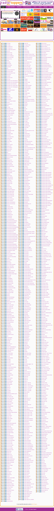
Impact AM (26, 43)
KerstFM (25, 102)
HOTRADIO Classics (10, 490)
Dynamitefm (9, 325)
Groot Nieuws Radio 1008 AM (12, 412)
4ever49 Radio (9, 65)
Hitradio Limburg (9, 457)
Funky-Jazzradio (9, 378)
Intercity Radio (26, 52)
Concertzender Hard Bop (11, 230)
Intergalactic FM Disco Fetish (29, 54)
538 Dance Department (11, 69)
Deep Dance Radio (10, 292)
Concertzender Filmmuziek (11, 222)
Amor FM (8, 119)
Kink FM (25, 108)
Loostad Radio (26, 153)
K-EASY (25, 91)
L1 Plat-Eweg (26, 122)
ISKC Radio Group (27, 65)
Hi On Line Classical (10, 437)
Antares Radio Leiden (10, 130)
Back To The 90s (10, 144)
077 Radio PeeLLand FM (11, 49)
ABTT (8, 105)
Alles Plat (8, 116)
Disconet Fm (9, 309)
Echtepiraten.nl (9, 326)
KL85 (25, 110)
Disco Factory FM (10, 306)
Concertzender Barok (10, 219)
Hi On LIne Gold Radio (11, 440)
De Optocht (9, 276)
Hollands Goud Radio (10, 480)
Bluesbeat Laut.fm (10, 161)
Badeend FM (9, 146)
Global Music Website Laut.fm (12, 393)
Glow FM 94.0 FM (10, 396)
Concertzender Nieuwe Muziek (12, 236)
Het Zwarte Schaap (10, 432)
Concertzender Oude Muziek (12, 241)
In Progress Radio (27, 44)
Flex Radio (9, 359)
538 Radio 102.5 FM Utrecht (11, 83)
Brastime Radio (9, 172)
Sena (35, 6)
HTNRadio (8, 494)
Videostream (19, 6)
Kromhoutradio (26, 118)
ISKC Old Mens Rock (28, 62)
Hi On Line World (10, 448)
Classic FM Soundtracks (11, 202)
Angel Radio (9, 127)
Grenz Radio (9, 409)
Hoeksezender (9, 471)
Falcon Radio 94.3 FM (10, 348)
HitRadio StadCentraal (10, 459)
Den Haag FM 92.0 (10, 298)
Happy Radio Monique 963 (11, 423)
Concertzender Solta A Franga (12, 245)
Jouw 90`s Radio (27, 82)
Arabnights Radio (10, 133)
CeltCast (8, 185)
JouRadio (26, 80)
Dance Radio (9, 262)
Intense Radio (26, 51)
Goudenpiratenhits (10, 406)
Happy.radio (9, 426)
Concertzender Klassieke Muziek (12, 234)
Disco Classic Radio (10, 304)
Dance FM (8, 261)
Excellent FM (9, 339)
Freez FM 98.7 (9, 373)
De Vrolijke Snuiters (10, 290)
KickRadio (26, 104)
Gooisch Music (9, 401)
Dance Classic (9, 259)
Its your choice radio (27, 71)
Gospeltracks (9, 404)
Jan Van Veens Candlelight (28, 76)
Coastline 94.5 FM (10, 208)
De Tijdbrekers (9, 284)
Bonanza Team (9, 169)
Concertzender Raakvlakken (11, 244)
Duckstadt (8, 323)
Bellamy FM (9, 150)
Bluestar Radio (9, 163)
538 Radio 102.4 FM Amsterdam (12, 82)
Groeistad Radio (9, 410)
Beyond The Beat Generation (12, 155)
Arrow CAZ (9, 135)
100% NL (8, 51)
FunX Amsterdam (10, 381)
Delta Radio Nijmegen (10, 297)
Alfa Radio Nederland (10, 113)
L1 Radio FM (26, 124)
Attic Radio (9, 139)
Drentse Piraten (9, 318)
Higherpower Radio (10, 449)
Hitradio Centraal (10, 455)
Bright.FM (8, 174)
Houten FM (9, 493)
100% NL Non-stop (10, 57)
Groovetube (9, 413)
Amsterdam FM (9, 121)
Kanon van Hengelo (27, 96)
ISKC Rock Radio (27, 66)
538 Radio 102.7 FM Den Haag (12, 85)
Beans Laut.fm (9, 149)
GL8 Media (9, 390)
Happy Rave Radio (10, 424)
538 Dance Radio (10, 71)
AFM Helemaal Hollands (11, 110)
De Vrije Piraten (9, 289)
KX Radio (26, 121)
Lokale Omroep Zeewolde (28, 149)
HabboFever (9, 420)
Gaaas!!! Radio (9, 382)
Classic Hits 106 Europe (11, 203)
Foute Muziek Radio (10, 364)
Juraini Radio (26, 90)
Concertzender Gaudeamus (11, 225)
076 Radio (8, 43)
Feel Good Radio (10, 354)
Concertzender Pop (10, 242)
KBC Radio (26, 97)
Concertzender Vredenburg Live (12, 247)
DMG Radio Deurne (10, 312)
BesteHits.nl (9, 153)
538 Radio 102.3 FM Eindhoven (12, 80)
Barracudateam (9, 147)
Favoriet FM (9, 351)
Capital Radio (9, 180)
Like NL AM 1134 (27, 135)
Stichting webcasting (27, 6)
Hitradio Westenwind (10, 460)
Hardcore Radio (9, 427)
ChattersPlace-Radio (10, 192)
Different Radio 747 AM (11, 301)
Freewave (8, 371)
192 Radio (8, 62)
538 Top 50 (9, 88)
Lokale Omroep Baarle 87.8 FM (29, 147)
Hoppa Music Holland (10, 485)
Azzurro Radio (9, 141)
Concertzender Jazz (10, 231)
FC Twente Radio (10, 353)
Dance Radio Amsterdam (11, 264)
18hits (8, 60)
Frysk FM (8, 376)
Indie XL (25, 48)
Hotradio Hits (9, 491)
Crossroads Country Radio (11, 256)
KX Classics (26, 119)
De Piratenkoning (10, 281)
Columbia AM (9, 213)
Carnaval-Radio (9, 181)
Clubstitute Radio (10, 206)
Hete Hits (8, 434)
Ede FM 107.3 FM (10, 328)
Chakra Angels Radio (10, 191)
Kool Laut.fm (26, 116)
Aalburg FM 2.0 (9, 104)
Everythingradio (9, 337)
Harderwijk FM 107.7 (10, 429)
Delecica (8, 295)
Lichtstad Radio (27, 133)
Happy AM (8, 421)
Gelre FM (8, 385)
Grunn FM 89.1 (9, 415)
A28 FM (8, 102)
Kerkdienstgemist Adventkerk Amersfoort (29, 99)
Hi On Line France (10, 438)
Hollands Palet (9, 482)
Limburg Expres (27, 136)
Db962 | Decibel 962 (10, 267)
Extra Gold (8, 345)
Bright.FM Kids (9, 175)
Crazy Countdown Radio (11, 253)
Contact (50, 6)
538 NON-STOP (9, 77)
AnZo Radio (9, 132)
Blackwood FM (9, 160)
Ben (7, 152)
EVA (7, 336)
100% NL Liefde (9, 54)
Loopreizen (26, 152)
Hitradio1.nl (9, 463)
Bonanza (8, 167)
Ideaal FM (8, 499)
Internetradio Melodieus (28, 57)
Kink (25, 107)
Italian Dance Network (28, 68)
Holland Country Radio (11, 477)
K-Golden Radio (27, 93)
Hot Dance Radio (10, 487)
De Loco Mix (9, 275)
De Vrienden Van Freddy (11, 287)
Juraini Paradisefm (27, 88)
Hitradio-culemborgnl (10, 462)
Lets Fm (25, 132)
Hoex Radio (9, 473)
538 (7, 68)
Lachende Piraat (27, 125)
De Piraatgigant (9, 278)
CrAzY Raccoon (9, 255)
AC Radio (8, 107)
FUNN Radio (9, 379)
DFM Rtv (8, 300)
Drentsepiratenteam (10, 322)
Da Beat (8, 258)
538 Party (8, 79)
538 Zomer (9, 91)
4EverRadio (9, 66)
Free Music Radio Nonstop (11, 367)
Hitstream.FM (9, 468)
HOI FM (8, 476)
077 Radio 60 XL (10, 46)
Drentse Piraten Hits (10, 320)
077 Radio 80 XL (10, 48)
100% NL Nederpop (10, 55)
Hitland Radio (9, 451)
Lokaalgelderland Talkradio (28, 144)
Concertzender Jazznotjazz (11, 233)
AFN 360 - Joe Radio (10, 111)
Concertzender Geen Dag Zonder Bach (12, 227)
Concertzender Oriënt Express (12, 239)
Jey (24, 77)
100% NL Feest (9, 52)
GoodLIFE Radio (10, 399)
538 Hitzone (9, 74)
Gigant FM (8, 387)
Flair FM (8, 356)
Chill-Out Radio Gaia (10, 194)
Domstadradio (9, 314)
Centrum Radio (9, 188)
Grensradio (9, 407)
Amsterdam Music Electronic (12, 124)
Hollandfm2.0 (9, 479)
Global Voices (9, 395)
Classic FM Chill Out (10, 199)
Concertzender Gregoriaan (11, 228)
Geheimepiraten (9, 384)
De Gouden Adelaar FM (11, 270)
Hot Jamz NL (9, 488)
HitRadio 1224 (9, 454)
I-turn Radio (9, 496)
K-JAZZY (25, 94)
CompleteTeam (9, 216)
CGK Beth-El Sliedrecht (11, 189)
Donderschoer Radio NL (11, 317)
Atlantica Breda (9, 138)
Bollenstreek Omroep (10, 166)
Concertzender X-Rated (11, 250)
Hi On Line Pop (9, 446)
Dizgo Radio (9, 311)
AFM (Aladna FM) (10, 108)
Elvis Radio (9, 331)
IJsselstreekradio (10, 501)
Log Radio (26, 139)
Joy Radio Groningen (28, 85)
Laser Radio (26, 127)
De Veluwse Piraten (10, 286)
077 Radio (8, 44)
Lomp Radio (26, 150)
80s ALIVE (8, 96)
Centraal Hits (9, 186)
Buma (40, 6)
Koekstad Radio (27, 113)
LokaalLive (26, 146)
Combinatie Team (10, 214)
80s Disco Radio (9, 97)
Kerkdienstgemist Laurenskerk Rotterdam (29, 101)
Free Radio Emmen (10, 368)
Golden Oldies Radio (10, 398)
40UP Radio (9, 63)
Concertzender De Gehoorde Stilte (12, 221)
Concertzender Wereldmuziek (12, 248)
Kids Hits (25, 105)
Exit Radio (8, 340)
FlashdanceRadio (10, 357)
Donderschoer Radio (10, 315)
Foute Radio (9, 365)
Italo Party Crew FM (27, 69)
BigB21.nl (8, 158)
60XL (8, 93)
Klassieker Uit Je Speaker (28, 111)
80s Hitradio (9, 99)
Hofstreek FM (9, 474)
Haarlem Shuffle (9, 418)
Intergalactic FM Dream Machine (29, 55)
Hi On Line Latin (9, 443)
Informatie (45, 6)
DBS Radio (9, 269)
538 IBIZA (8, 76)
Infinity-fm (26, 49)
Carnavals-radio (9, 183)
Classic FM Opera (10, 200)
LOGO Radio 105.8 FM (28, 141)
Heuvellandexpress (10, 435)
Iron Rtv (25, 60)
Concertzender (9, 217)
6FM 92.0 (8, 94)
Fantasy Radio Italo (10, 350)
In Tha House (26, 46)
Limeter (25, 138)
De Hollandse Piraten (10, 272)
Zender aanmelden (11, 6)
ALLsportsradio (9, 118)
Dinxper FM (9, 303)
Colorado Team (9, 211)
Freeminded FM (9, 370)
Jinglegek (26, 79)
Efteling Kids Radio (10, 329)
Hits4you (8, 466)
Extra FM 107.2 (9, 343)
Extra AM (8, 342)
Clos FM (8, 205)
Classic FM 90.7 (9, 197)
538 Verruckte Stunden (11, 90)
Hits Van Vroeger (10, 465)
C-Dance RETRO (10, 177)
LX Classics (26, 155)
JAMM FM (26, 74)
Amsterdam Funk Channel (11, 122)
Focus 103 (8, 362)
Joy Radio (26, 83)
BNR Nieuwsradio (10, 164)
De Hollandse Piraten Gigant (12, 273)
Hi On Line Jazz (9, 441)
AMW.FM (8, 125)
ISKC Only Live (26, 63)
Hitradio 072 (9, 452)
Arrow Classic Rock (10, 136)
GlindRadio (9, 392)
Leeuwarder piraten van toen (29, 130)
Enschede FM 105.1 (10, 334)
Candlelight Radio (10, 178)
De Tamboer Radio (10, 283)
